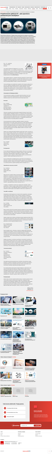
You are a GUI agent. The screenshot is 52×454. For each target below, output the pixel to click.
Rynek (10, 8)
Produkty (16, 8)
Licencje (19, 434)
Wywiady (29, 8)
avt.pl (19, 443)
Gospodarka (21, 8)
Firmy (13, 8)
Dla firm (45, 8)
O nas (1, 434)
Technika (33, 8)
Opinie (37, 8)
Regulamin (19, 433)
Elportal (36, 434)
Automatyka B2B (37, 433)
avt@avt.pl (19, 442)
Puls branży (41, 8)
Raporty (25, 8)
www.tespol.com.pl (29, 290)
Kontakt (2, 433)
